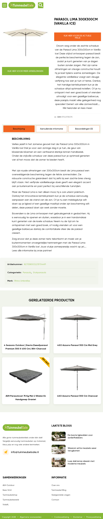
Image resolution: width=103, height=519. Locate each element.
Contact (55, 500)
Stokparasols (39, 272)
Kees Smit (7, 490)
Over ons (56, 485)
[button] (4, 5)
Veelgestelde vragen (61, 495)
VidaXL (6, 504)
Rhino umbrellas (22, 280)
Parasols (27, 272)
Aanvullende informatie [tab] (51, 128)
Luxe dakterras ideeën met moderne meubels (81, 462)
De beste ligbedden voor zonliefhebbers (80, 436)
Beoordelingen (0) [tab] (84, 128)
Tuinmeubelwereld (11, 500)
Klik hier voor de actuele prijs (77, 36)
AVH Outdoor (8, 485)
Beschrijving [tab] (19, 128)
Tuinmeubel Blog (59, 490)
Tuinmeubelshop (10, 495)
